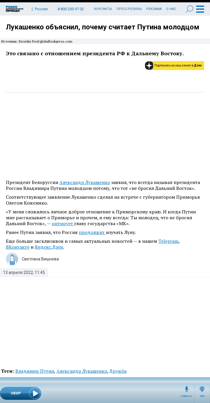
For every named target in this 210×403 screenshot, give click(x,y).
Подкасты (186, 396)
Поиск (189, 9)
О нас (171, 9)
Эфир (202, 396)
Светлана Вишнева (40, 259)
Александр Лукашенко (84, 182)
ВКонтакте (17, 247)
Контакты (103, 9)
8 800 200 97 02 (71, 9)
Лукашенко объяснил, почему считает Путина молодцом (102, 27)
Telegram (168, 241)
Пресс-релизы (129, 9)
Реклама (154, 9)
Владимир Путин (34, 371)
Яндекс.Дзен (49, 247)
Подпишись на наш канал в (178, 65)
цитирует (63, 223)
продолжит (92, 232)
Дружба (117, 371)
